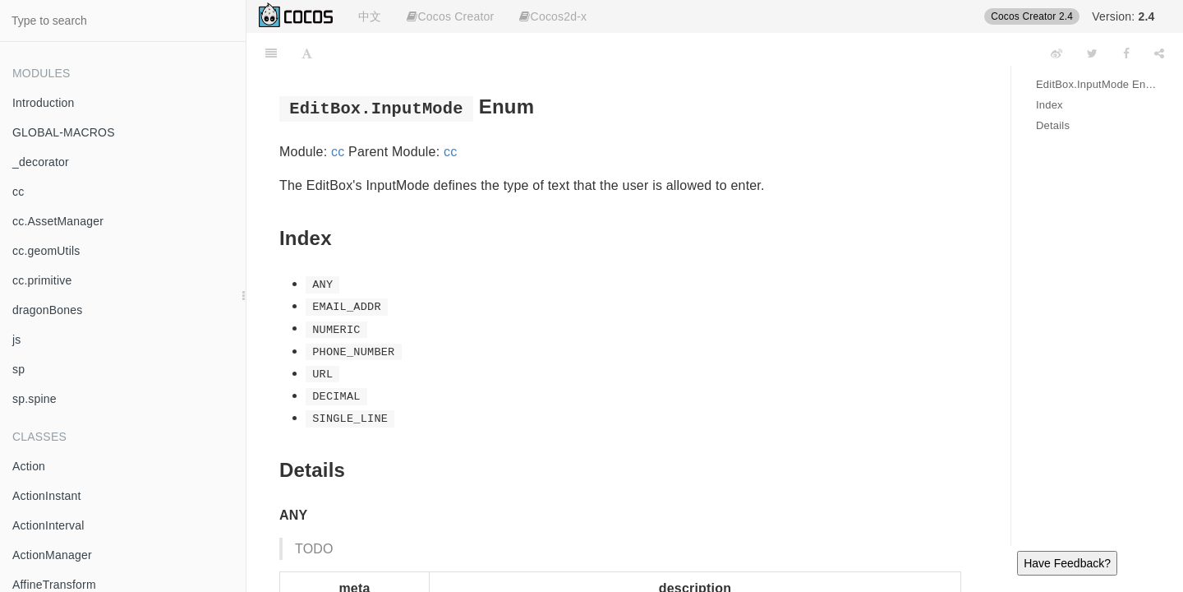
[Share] (1159, 53)
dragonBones (47, 310)
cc (18, 191)
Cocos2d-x (553, 16)
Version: (1123, 16)
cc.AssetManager (58, 221)
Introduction (43, 102)
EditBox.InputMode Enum (1097, 84)
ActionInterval (48, 525)
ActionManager (52, 555)
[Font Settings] (307, 53)
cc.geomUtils (46, 250)
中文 (369, 16)
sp (18, 369)
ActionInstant (46, 495)
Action (28, 466)
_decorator (40, 162)
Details (1053, 125)
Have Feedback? (1067, 563)
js (16, 339)
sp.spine (34, 398)
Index (1049, 105)
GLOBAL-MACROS (63, 132)
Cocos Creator (450, 16)
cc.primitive (41, 280)
